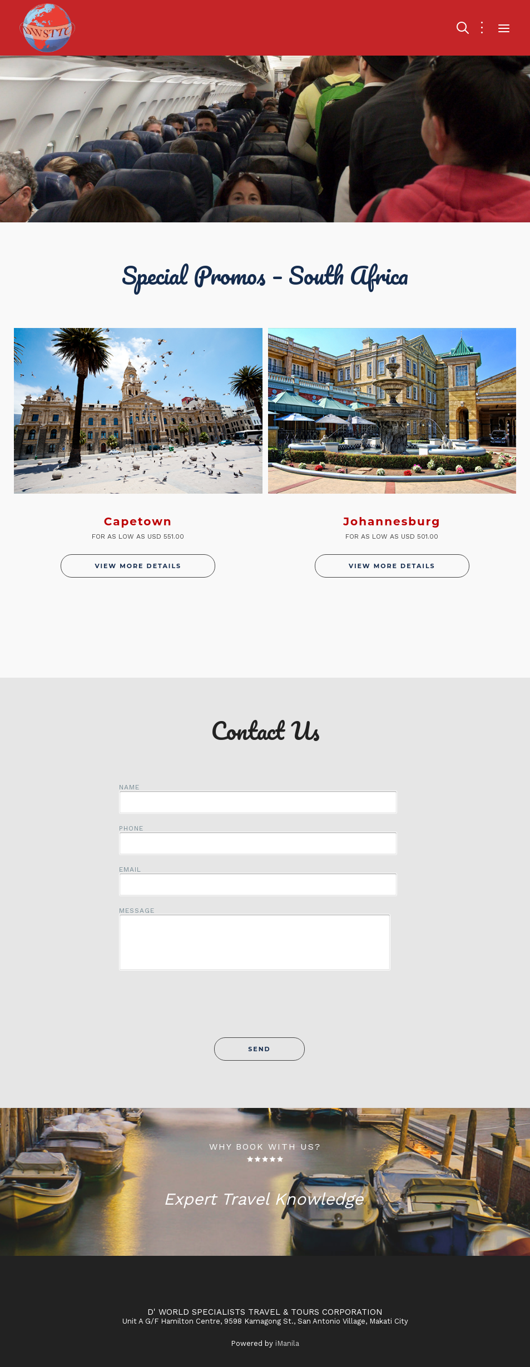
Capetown (138, 521)
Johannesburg (391, 521)
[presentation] (265, 1010)
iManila (287, 1343)
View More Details (138, 566)
